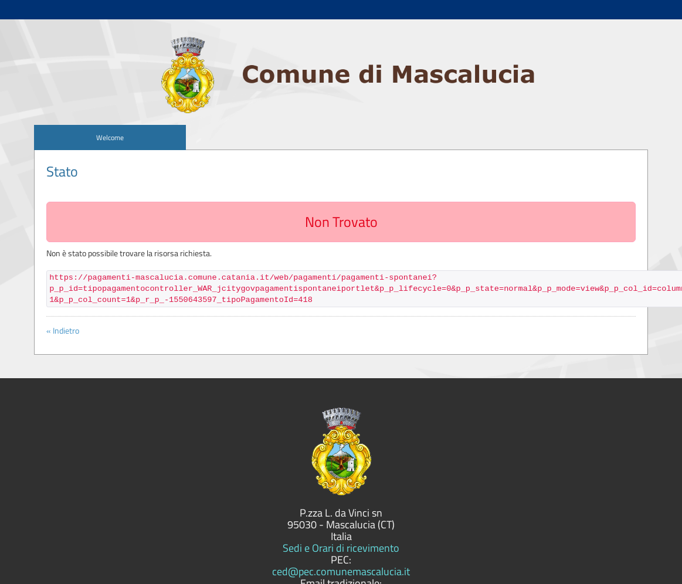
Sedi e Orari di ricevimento (341, 548)
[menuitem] (110, 137)
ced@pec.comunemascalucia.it (341, 571)
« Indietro (62, 331)
